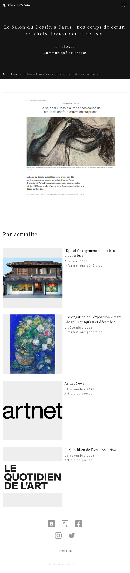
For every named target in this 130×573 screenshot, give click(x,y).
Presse (14, 73)
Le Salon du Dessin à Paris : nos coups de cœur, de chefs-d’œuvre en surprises (63, 73)
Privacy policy (65, 550)
